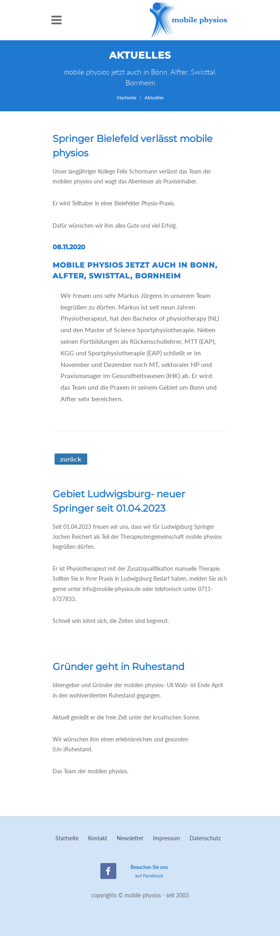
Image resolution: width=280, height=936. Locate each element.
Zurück (71, 459)
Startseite (126, 97)
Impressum (166, 838)
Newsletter (130, 838)
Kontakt (97, 838)
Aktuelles (154, 97)
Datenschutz (205, 838)
